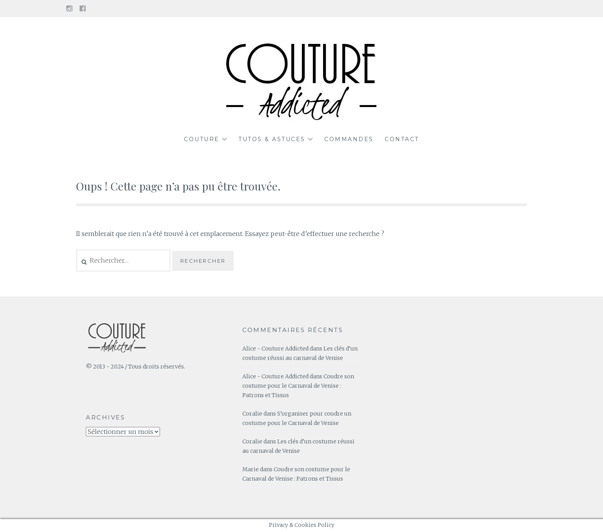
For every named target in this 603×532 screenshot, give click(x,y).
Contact (402, 139)
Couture (202, 139)
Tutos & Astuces (271, 139)
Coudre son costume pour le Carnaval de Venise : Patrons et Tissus (298, 386)
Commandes (349, 139)
